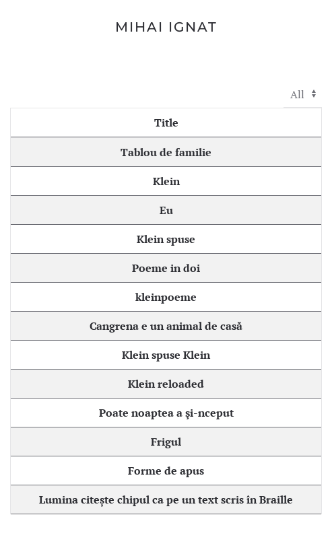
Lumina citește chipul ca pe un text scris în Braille (166, 499)
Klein (166, 181)
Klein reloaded (166, 383)
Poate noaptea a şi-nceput (166, 412)
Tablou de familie (166, 152)
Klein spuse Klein (166, 354)
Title (166, 122)
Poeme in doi (166, 268)
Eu (166, 210)
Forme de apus (166, 470)
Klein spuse (166, 239)
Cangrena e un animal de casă (166, 325)
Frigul (166, 441)
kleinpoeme (166, 296)
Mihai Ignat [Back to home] (166, 27)
